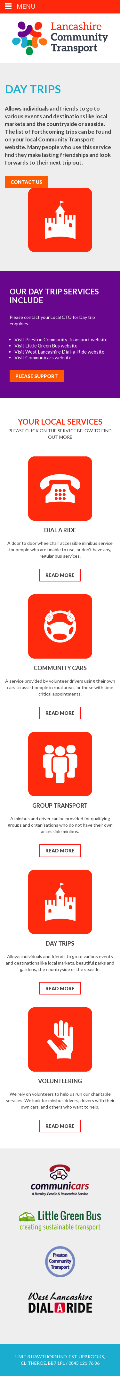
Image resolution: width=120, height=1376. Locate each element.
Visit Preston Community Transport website (61, 339)
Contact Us (26, 182)
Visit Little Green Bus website (45, 345)
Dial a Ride (60, 530)
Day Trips (60, 943)
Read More (60, 575)
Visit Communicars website (42, 357)
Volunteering (60, 1080)
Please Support (36, 376)
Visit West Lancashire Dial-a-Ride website (59, 352)
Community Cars (60, 667)
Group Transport (60, 805)
